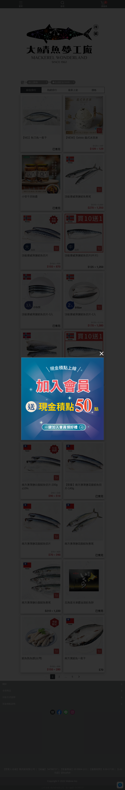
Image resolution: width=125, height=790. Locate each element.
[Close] (101, 353)
